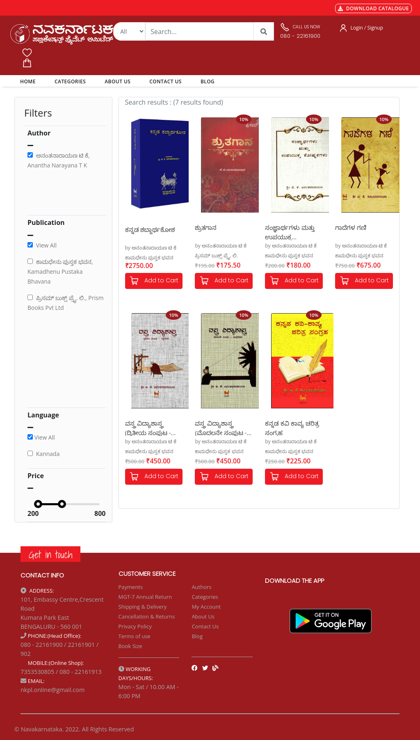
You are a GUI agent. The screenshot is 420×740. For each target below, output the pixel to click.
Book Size (130, 646)
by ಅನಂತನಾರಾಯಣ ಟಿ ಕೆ (151, 247)
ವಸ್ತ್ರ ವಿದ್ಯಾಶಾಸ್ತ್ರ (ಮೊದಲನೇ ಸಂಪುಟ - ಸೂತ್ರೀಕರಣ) (221, 427)
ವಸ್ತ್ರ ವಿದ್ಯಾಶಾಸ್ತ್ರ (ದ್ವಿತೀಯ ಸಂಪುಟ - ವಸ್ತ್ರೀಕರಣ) (148, 427)
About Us (203, 616)
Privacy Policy (135, 626)
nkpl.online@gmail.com (52, 690)
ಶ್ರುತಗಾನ (206, 227)
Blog (197, 636)
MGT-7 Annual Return (145, 596)
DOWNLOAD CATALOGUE (373, 8)
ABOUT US (117, 81)
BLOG (208, 81)
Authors (201, 587)
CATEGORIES (70, 81)
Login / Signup (367, 27)
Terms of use (135, 636)
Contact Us (205, 626)
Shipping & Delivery (143, 606)
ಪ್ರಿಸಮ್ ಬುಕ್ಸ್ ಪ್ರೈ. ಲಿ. (216, 255)
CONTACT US (165, 81)
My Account (206, 606)
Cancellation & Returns (147, 616)
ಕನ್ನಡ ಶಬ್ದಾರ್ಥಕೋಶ (150, 229)
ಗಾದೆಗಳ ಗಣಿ (350, 227)
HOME (29, 81)
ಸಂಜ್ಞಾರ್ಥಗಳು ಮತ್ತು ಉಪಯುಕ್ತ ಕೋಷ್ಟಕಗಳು (290, 231)
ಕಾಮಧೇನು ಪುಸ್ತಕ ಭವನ (149, 257)
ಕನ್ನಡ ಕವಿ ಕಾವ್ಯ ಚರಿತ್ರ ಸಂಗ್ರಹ (292, 427)
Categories (205, 596)
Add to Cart (153, 281)
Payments (131, 587)
